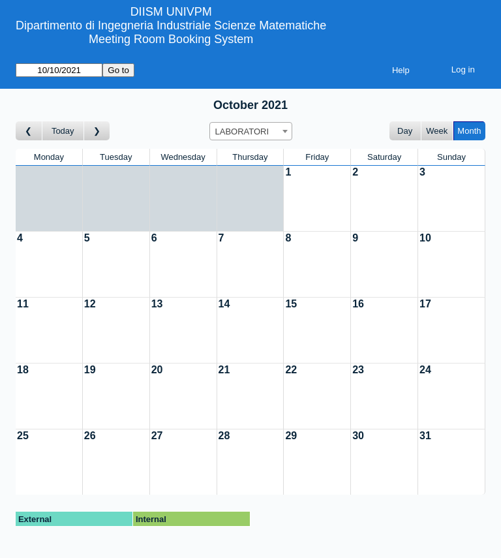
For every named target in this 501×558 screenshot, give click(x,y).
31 (425, 435)
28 (224, 435)
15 (291, 303)
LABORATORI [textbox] (242, 131)
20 (157, 369)
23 (358, 369)
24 (425, 369)
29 (291, 435)
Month (469, 131)
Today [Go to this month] (63, 131)
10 (425, 237)
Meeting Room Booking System (171, 39)
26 (90, 435)
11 (23, 303)
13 (157, 303)
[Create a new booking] (317, 198)
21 (224, 369)
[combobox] (250, 131)
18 (23, 369)
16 (358, 303)
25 (23, 435)
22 (291, 369)
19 (90, 369)
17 (425, 303)
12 (90, 303)
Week (437, 131)
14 (224, 303)
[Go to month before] (29, 130)
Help (401, 70)
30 (358, 435)
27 (157, 435)
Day (404, 131)
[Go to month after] (97, 130)
